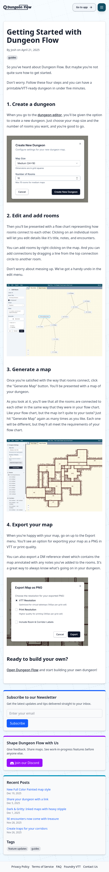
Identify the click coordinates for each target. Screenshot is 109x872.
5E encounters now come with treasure (33, 819)
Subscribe (17, 723)
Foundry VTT (72, 867)
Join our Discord (24, 763)
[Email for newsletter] (54, 713)
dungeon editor (50, 115)
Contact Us (90, 867)
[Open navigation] (102, 7)
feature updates (17, 848)
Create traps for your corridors (27, 828)
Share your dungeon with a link (27, 799)
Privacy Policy (20, 867)
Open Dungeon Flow (22, 670)
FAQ (59, 867)
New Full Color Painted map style (29, 789)
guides (12, 57)
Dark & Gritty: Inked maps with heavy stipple (36, 809)
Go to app (84, 7)
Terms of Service (43, 867)
